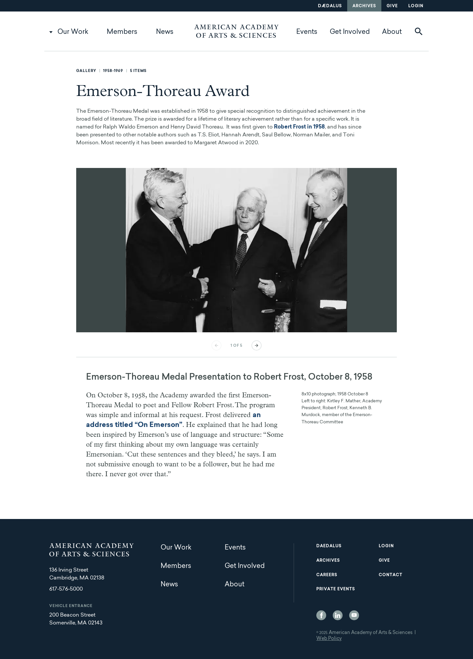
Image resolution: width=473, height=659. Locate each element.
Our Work (72, 32)
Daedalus (329, 546)
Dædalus (330, 6)
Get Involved (350, 32)
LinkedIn (338, 615)
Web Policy (329, 639)
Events (306, 32)
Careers (326, 575)
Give (392, 6)
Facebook (321, 615)
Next (256, 345)
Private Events (335, 589)
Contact (390, 575)
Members (122, 32)
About (392, 32)
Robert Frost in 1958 (299, 127)
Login (415, 6)
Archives (364, 6)
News (164, 32)
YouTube (354, 615)
